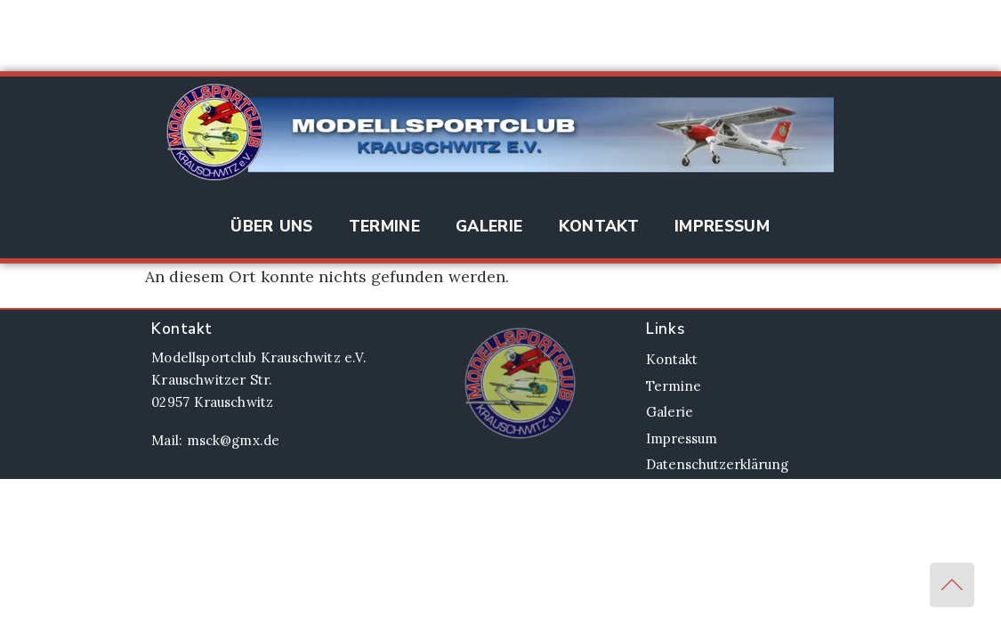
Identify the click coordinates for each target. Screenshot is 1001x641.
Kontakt (599, 226)
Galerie (489, 226)
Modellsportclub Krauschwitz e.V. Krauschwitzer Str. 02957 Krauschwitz (258, 379)
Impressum (722, 226)
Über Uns (271, 226)
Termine (384, 226)
